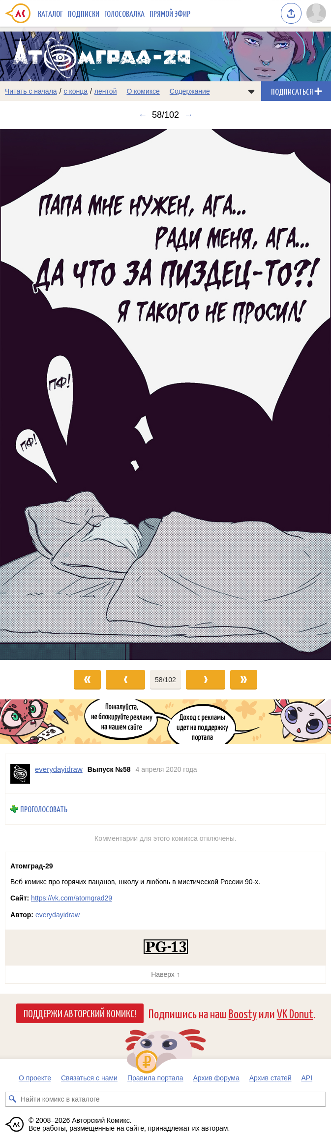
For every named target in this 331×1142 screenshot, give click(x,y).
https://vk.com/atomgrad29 (71, 898)
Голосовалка (124, 13)
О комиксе (142, 91)
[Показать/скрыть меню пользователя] (316, 13)
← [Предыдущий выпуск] (142, 115)
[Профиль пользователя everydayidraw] (20, 774)
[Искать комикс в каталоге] (12, 1099)
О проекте (35, 1078)
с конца (76, 91)
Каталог (50, 13)
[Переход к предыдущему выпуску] (41, 394)
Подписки (83, 13)
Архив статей (270, 1078)
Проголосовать (43, 809)
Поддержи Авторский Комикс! (80, 1012)
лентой (105, 91)
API (307, 1078)
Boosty (243, 1013)
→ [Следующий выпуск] (188, 115)
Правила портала (155, 1078)
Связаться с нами (89, 1078)
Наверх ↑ (165, 974)
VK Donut (295, 1013)
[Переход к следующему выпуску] (165, 394)
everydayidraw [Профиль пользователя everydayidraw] (59, 769)
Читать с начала (31, 91)
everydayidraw (57, 915)
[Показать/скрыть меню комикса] (251, 91)
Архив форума (216, 1078)
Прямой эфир (170, 13)
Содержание (190, 91)
